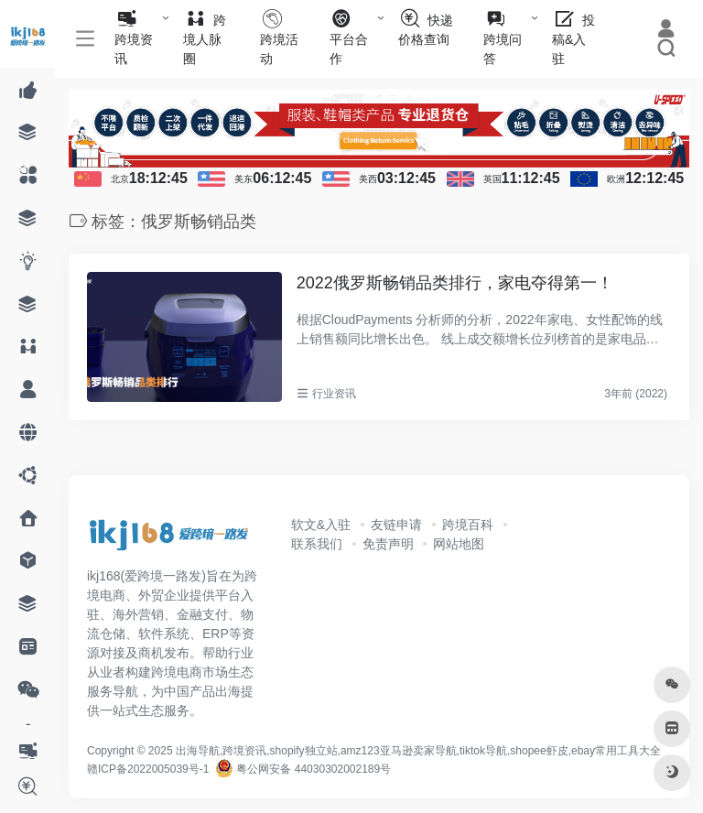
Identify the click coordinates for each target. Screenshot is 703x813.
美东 (243, 179)
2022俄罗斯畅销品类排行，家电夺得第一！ (455, 283)
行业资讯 (334, 393)
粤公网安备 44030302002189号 (303, 769)
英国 (492, 179)
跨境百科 (467, 524)
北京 (120, 179)
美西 (368, 179)
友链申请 (396, 524)
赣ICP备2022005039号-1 (148, 769)
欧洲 (616, 179)
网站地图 (458, 544)
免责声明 (388, 544)
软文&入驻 (321, 524)
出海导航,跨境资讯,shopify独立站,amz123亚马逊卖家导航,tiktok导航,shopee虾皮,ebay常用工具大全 (418, 750)
